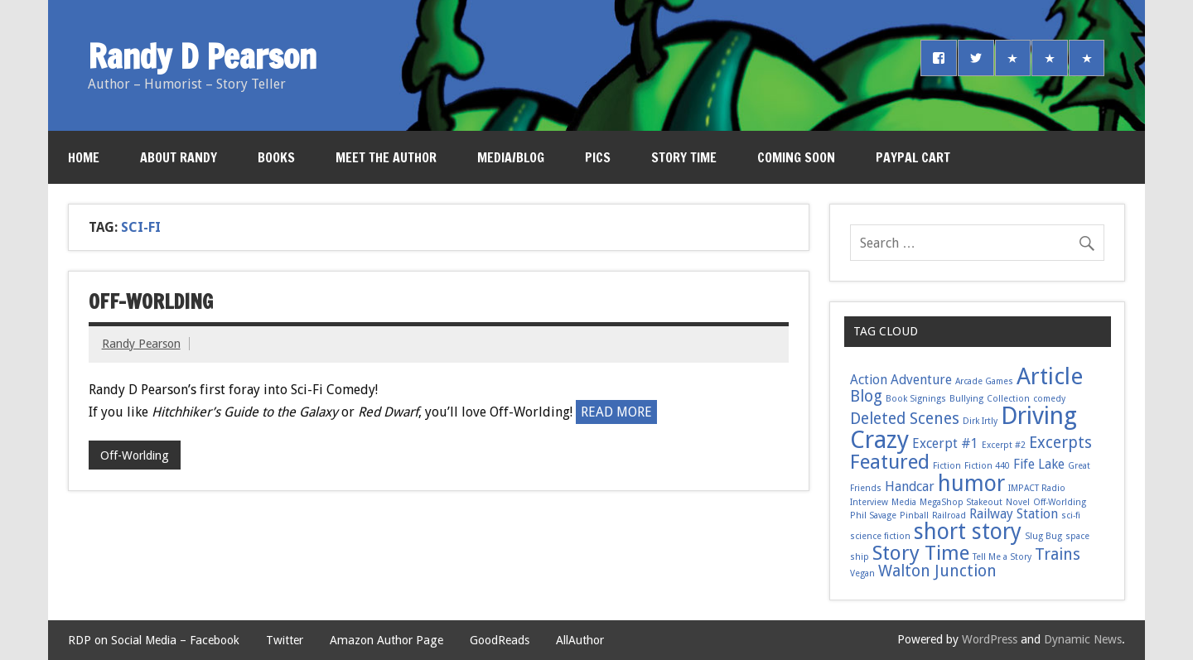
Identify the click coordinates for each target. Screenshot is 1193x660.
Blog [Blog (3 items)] (866, 396)
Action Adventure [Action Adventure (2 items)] (901, 380)
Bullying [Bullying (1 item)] (966, 398)
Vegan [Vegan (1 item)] (862, 573)
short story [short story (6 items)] (968, 531)
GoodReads (499, 640)
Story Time (684, 157)
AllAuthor (580, 640)
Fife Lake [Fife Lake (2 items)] (1039, 464)
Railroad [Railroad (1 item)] (949, 515)
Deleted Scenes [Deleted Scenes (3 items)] (904, 418)
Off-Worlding (151, 301)
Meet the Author (386, 157)
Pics (598, 157)
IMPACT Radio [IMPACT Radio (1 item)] (1036, 488)
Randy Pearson (141, 343)
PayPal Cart (913, 157)
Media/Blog (510, 157)
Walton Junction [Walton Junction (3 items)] (937, 571)
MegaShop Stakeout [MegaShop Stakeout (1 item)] (961, 502)
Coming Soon (796, 157)
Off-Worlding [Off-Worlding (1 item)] (1059, 502)
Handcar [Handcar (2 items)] (910, 486)
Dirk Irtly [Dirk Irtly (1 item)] (980, 421)
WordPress (989, 639)
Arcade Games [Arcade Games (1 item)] (984, 381)
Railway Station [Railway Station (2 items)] (1013, 514)
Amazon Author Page (386, 640)
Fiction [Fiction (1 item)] (947, 465)
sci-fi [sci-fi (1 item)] (1070, 515)
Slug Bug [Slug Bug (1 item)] (1043, 536)
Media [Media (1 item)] (903, 502)
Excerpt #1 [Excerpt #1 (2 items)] (945, 443)
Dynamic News (1083, 639)
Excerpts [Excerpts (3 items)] (1060, 442)
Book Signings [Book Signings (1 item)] (916, 398)
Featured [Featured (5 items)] (890, 462)
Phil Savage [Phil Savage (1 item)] (873, 515)
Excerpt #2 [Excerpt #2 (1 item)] (1004, 445)
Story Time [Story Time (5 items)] (920, 553)
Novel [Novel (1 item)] (1018, 502)
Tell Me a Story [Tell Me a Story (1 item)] (1002, 557)
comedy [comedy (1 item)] (1049, 398)
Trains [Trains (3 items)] (1057, 554)
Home (83, 157)
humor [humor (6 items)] (971, 483)
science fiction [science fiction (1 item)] (880, 536)
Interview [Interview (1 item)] (869, 502)
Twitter (284, 640)
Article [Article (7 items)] (1050, 376)
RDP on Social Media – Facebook (153, 640)
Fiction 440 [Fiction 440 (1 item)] (987, 465)
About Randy (178, 157)
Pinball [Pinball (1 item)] (914, 515)
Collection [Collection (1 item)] (1008, 398)
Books (276, 157)
